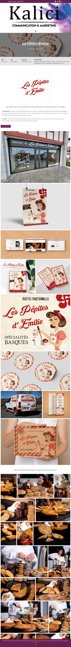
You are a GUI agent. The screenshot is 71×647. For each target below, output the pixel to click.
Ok (36, 644)
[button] (35, 31)
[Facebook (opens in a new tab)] (55, 1)
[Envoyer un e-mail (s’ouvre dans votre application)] (61, 1)
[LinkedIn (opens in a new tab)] (60, 1)
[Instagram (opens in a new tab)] (57, 1)
